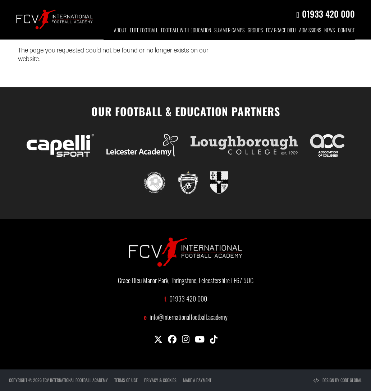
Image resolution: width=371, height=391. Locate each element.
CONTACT (346, 31)
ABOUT (120, 31)
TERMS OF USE (126, 380)
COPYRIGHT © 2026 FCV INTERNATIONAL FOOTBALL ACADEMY (58, 380)
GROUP (255, 31)
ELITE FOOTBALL (144, 31)
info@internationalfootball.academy (189, 318)
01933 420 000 (328, 13)
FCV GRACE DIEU (281, 31)
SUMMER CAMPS (229, 31)
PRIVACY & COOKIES (160, 380)
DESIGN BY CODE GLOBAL (337, 380)
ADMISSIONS (310, 31)
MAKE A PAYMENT (197, 380)
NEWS (329, 31)
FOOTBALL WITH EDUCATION (186, 31)
